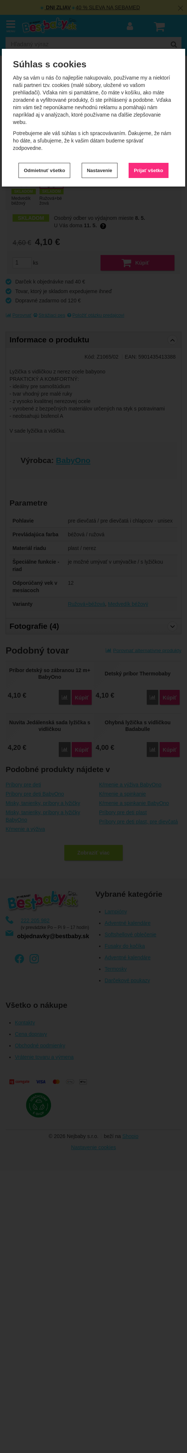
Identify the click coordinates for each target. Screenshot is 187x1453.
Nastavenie (99, 170)
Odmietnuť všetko (44, 170)
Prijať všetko (148, 170)
